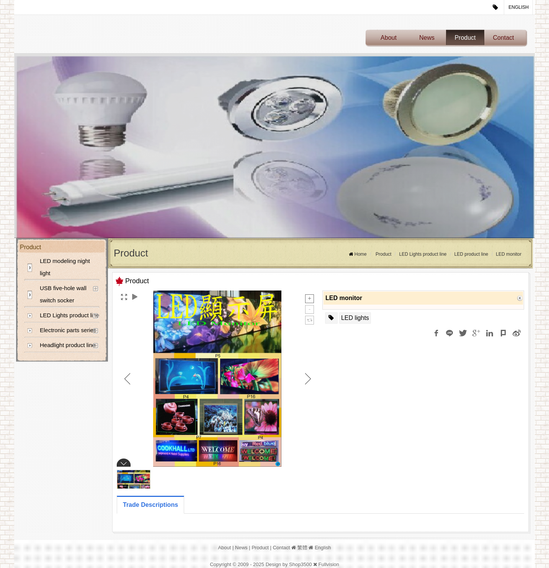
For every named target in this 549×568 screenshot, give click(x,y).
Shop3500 (300, 564)
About (389, 37)
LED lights (355, 318)
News (427, 37)
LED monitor (508, 254)
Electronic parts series (68, 330)
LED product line (471, 254)
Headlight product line (67, 345)
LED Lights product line (69, 315)
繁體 (302, 547)
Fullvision (329, 564)
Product (464, 37)
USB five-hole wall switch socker (63, 294)
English (518, 7)
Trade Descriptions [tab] (150, 504)
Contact (503, 37)
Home (361, 254)
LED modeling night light (65, 267)
